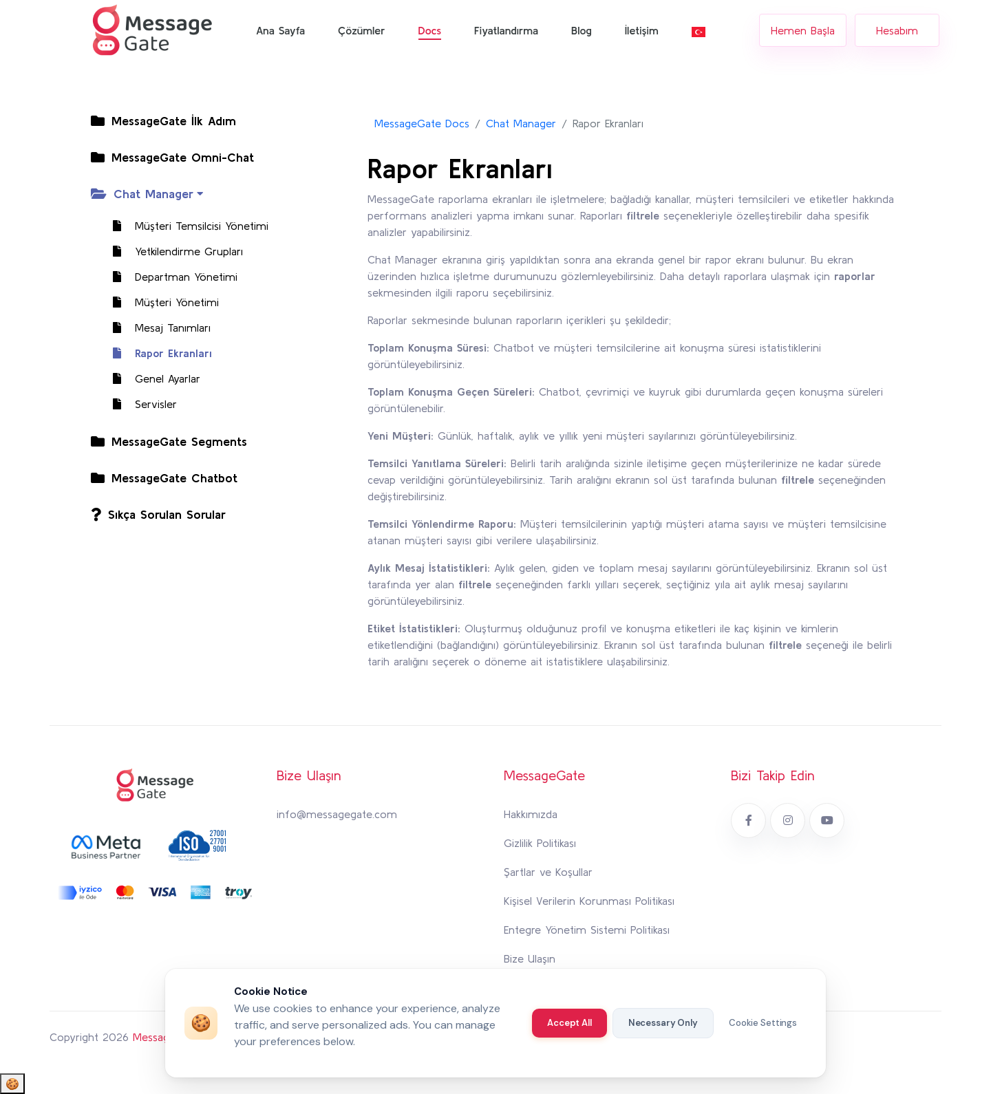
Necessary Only (663, 1023)
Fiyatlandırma (506, 30)
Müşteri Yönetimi (159, 302)
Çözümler (361, 30)
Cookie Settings (763, 1023)
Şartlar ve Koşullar (548, 872)
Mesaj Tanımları (155, 327)
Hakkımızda (530, 814)
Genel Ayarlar (149, 378)
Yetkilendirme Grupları (171, 251)
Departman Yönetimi (168, 276)
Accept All (569, 1023)
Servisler (138, 404)
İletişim (642, 30)
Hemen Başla (803, 30)
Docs (430, 30)
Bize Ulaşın (529, 958)
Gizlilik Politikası (540, 843)
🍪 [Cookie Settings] (12, 1083)
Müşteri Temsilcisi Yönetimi (183, 225)
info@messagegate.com (337, 814)
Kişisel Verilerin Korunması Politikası (589, 900)
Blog (581, 30)
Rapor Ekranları (155, 353)
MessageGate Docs (421, 123)
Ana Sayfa (280, 30)
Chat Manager (521, 123)
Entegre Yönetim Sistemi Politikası (587, 929)
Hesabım (897, 30)
